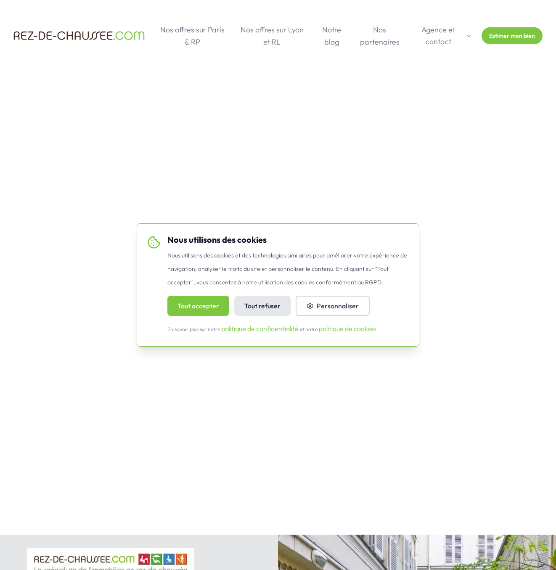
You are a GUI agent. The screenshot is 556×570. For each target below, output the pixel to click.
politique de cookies (347, 328)
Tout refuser (262, 306)
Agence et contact (446, 35)
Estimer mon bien (512, 36)
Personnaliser (333, 306)
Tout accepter (198, 306)
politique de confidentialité (260, 328)
